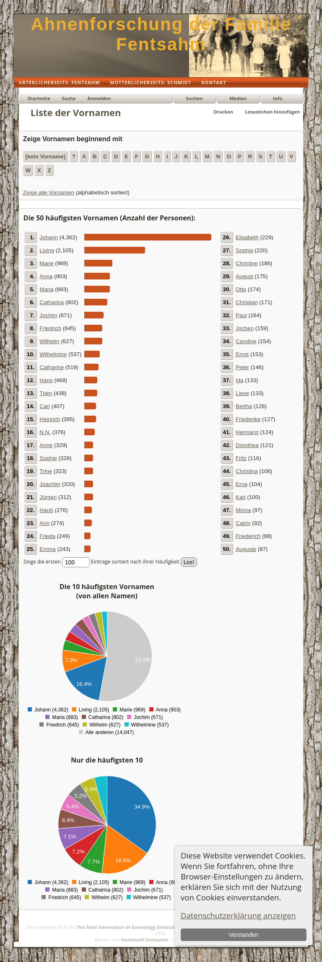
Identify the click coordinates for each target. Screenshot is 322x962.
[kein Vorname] (45, 156)
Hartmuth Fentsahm (144, 939)
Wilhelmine (53, 354)
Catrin (243, 523)
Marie (46, 263)
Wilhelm (49, 341)
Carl (44, 406)
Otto (241, 289)
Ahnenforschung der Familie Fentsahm (161, 34)
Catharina (51, 302)
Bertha (244, 406)
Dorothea (247, 445)
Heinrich (49, 419)
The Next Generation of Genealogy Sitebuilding (130, 927)
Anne (45, 445)
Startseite (39, 98)
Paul (241, 315)
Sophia (244, 250)
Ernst (242, 354)
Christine (247, 263)
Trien (45, 393)
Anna (45, 276)
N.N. (45, 432)
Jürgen (48, 497)
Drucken (223, 112)
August (244, 276)
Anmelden (99, 98)
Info (277, 98)
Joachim (49, 484)
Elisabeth (247, 237)
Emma (47, 549)
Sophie (48, 458)
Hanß (46, 510)
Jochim (48, 315)
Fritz (241, 458)
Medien (238, 98)
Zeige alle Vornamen (48, 192)
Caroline (246, 341)
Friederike (248, 419)
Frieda (47, 536)
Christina (247, 471)
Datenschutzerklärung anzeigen (238, 915)
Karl (241, 497)
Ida (240, 380)
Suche (69, 98)
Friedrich (50, 328)
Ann (44, 523)
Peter (242, 367)
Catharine (51, 367)
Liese (242, 393)
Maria (46, 289)
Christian (247, 302)
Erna (241, 484)
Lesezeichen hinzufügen (272, 112)
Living (46, 250)
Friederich (248, 536)
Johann (48, 237)
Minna (243, 510)
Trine (45, 471)
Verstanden (244, 934)
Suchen (194, 98)
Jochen (245, 328)
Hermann (247, 432)
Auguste (246, 549)
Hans (45, 380)
